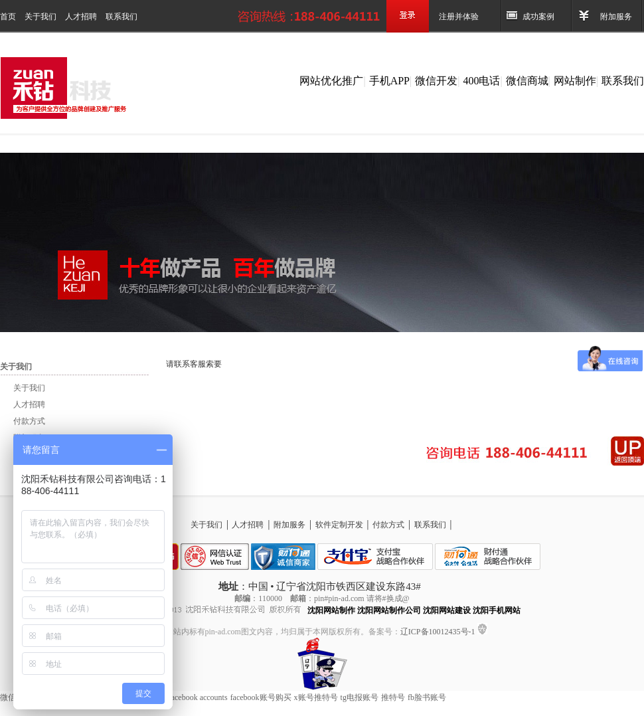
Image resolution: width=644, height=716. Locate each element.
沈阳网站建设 (447, 610)
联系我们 (121, 16)
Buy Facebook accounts (189, 697)
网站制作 (575, 80)
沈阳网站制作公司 (389, 610)
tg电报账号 (359, 697)
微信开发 (436, 80)
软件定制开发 (340, 524)
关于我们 (41, 16)
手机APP (389, 80)
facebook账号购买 (260, 697)
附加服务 (616, 16)
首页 (9, 16)
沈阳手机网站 (497, 610)
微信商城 (527, 80)
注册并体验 (459, 16)
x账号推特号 (316, 697)
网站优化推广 (331, 80)
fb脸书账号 (427, 697)
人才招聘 (82, 16)
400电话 (481, 80)
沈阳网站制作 (331, 610)
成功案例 (538, 16)
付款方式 (29, 421)
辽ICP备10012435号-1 (438, 631)
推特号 (393, 697)
